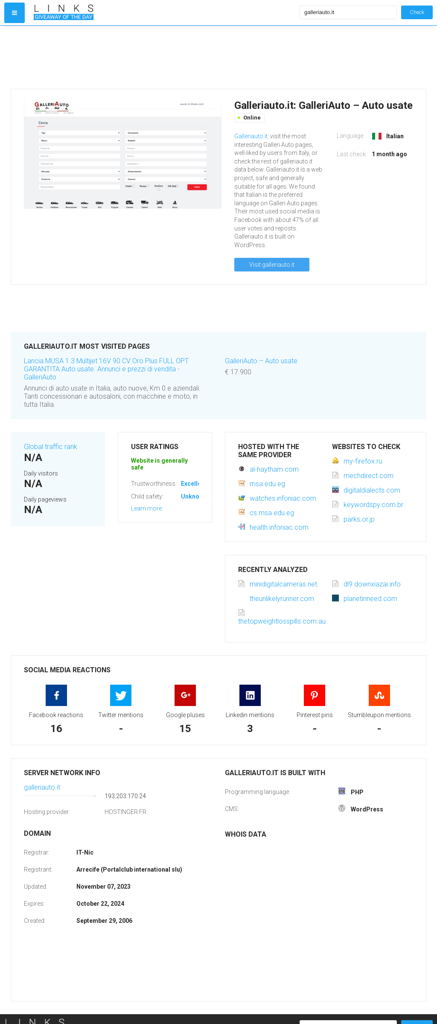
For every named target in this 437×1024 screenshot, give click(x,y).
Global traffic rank (50, 447)
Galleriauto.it (251, 136)
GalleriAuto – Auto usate (261, 361)
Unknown (194, 496)
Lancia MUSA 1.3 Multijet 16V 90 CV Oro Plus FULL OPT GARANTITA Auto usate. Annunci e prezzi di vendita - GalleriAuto (106, 369)
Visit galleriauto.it (271, 264)
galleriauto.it (42, 787)
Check (417, 12)
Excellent (194, 483)
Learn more (146, 508)
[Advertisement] (165, 57)
